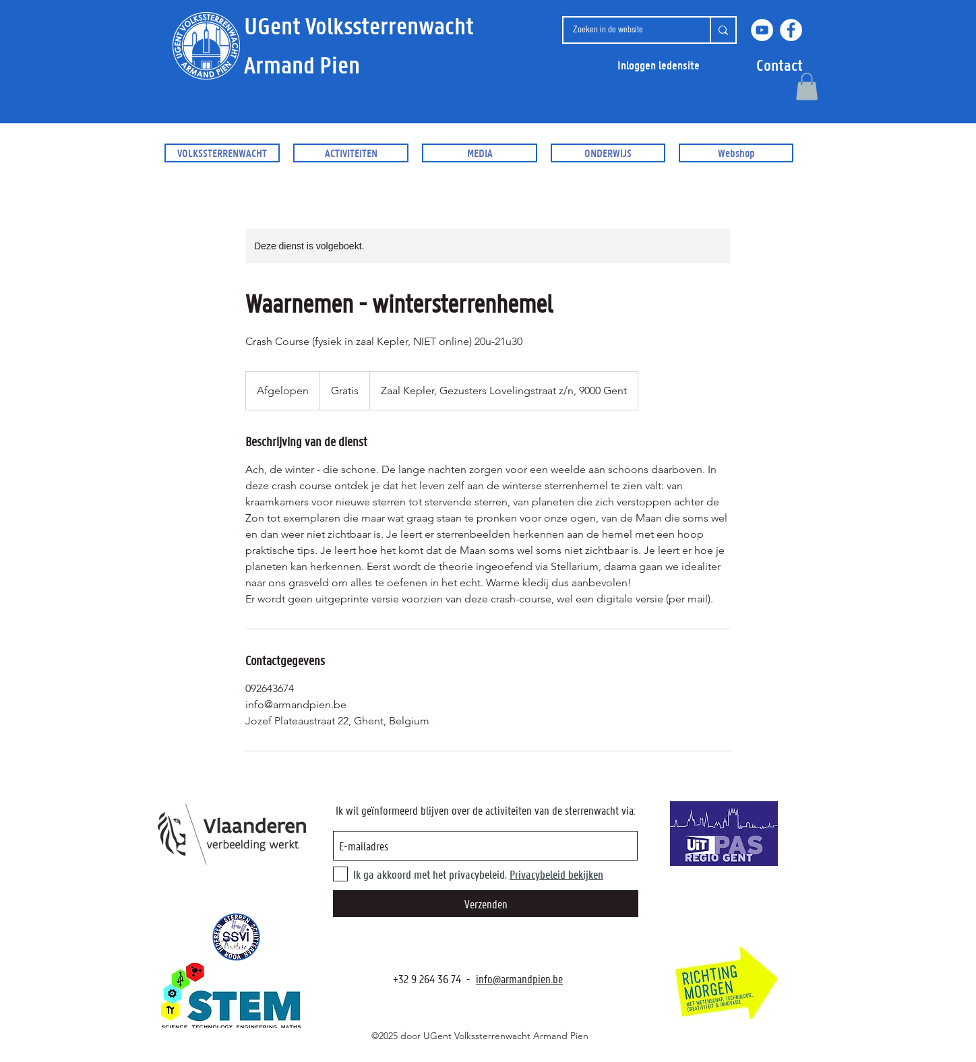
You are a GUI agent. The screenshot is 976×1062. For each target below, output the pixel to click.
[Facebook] (791, 30)
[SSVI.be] (236, 937)
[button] (779, 65)
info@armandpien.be (519, 978)
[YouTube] (762, 30)
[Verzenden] (485, 903)
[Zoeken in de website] (626, 30)
